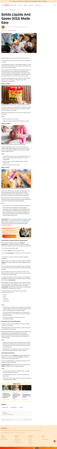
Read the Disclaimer (7, 419)
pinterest (30, 439)
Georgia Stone (6, 413)
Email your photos (9, 236)
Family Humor (31, 5)
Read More (45, 1)
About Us (16, 437)
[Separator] (55, 441)
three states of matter (19, 222)
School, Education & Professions (26, 392)
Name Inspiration (38, 5)
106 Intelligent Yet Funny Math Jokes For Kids (26, 396)
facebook (30, 437)
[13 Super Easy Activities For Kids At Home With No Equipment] (7, 387)
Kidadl (2, 10)
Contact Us (3, 437)
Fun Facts (19, 5)
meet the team (18, 439)
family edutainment (18, 442)
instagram (30, 440)
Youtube (30, 444)
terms (43, 437)
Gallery (5, 51)
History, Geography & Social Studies (17, 392)
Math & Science (5, 407)
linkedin (30, 442)
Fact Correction (28, 419)
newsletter (17, 440)
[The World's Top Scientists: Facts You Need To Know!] (16, 388)
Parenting (25, 5)
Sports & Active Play (6, 391)
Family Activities (13, 5)
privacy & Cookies (45, 439)
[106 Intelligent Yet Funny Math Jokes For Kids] (26, 388)
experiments (23, 75)
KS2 (11, 75)
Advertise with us (4, 439)
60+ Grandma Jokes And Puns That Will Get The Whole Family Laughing (25, 1)
